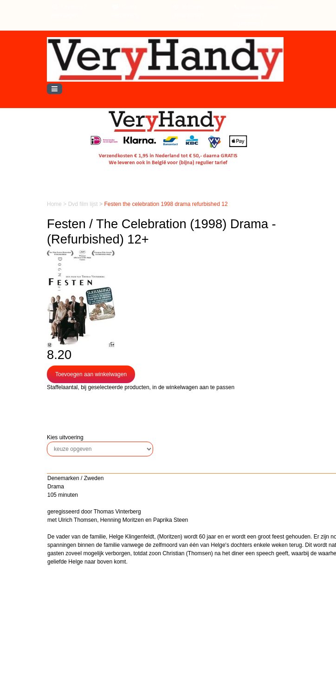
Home (55, 204)
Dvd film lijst (83, 204)
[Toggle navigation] (54, 88)
